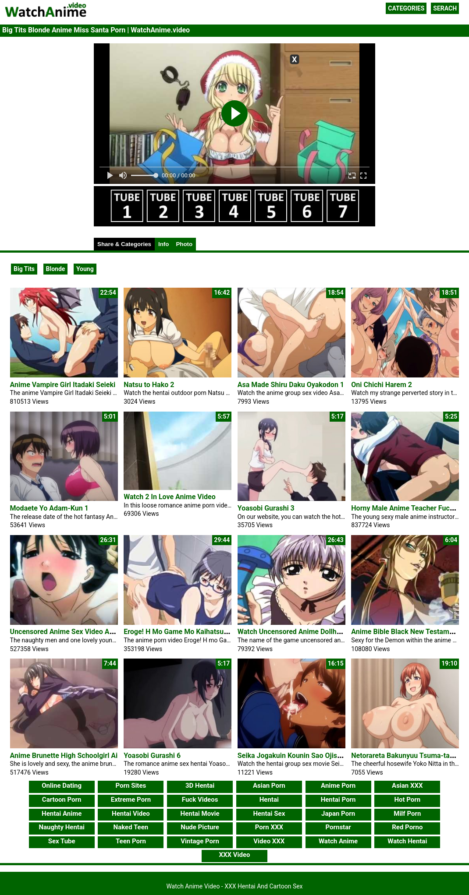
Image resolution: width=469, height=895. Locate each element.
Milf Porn (407, 813)
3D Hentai (199, 785)
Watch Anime (338, 841)
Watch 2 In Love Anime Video (170, 497)
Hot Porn (407, 799)
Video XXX (268, 841)
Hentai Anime (62, 813)
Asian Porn (269, 785)
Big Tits (24, 268)
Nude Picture (200, 827)
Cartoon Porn (62, 799)
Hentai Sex (269, 813)
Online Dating (62, 785)
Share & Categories (124, 244)
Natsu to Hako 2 (149, 385)
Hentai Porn (338, 799)
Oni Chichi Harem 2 (381, 385)
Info (163, 244)
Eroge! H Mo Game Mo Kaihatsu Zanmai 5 (189, 631)
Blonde (55, 268)
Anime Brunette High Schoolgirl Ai (64, 755)
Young (85, 268)
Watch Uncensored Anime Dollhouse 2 (298, 631)
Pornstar (338, 827)
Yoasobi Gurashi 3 (266, 508)
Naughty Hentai (62, 827)
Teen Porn (131, 841)
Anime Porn (338, 785)
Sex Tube (61, 841)
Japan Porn (338, 813)
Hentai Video (131, 813)
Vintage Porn (200, 841)
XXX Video (234, 855)
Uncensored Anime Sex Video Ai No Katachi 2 (81, 631)
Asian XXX (407, 785)
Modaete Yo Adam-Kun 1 (49, 508)
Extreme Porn (131, 799)
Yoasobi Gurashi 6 (152, 755)
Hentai (269, 799)
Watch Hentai (407, 841)
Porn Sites (131, 785)
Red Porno (407, 827)
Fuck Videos (200, 799)
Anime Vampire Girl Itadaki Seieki (63, 385)
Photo (184, 244)
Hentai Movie (200, 813)
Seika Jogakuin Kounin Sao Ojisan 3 (294, 755)
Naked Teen (131, 827)
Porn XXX (269, 827)
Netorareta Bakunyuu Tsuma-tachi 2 (408, 755)
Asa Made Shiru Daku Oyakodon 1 (291, 385)
